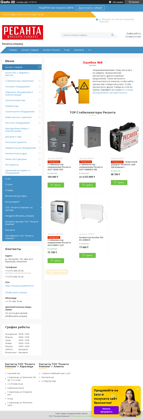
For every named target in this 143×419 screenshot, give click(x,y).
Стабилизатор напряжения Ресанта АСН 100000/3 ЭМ (91, 167)
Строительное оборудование (20, 111)
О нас (67, 50)
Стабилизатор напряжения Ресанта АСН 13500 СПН (59, 167)
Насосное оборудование (17, 122)
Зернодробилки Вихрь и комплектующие (17, 129)
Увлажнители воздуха (16, 153)
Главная (13, 50)
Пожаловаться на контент (83, 416)
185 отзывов (118, 2)
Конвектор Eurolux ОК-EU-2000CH (91, 238)
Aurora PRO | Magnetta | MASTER (17, 74)
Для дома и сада (13, 136)
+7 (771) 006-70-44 (15, 384)
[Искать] (112, 35)
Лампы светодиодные (16, 159)
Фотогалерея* (12, 201)
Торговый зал (13, 373)
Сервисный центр (15, 388)
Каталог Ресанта (51, 50)
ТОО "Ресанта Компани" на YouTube (18, 208)
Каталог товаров (30, 50)
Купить (57, 185)
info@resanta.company (16, 292)
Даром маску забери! (90, 7)
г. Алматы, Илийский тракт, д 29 (55, 373)
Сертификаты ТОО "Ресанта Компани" (19, 237)
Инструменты (12, 164)
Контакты (79, 50)
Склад (10, 398)
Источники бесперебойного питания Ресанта (113, 91)
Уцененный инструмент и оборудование (17, 171)
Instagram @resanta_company (19, 215)
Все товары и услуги (57, 272)
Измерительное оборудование (20, 147)
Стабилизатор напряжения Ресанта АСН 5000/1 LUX (59, 243)
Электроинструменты (16, 142)
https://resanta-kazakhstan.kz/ (19, 285)
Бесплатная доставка (16, 196)
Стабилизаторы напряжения (19, 80)
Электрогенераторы (15, 100)
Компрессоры (12, 106)
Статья (8, 184)
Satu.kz (85, 413)
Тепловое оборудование (17, 86)
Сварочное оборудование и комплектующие (19, 93)
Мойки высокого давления (18, 117)
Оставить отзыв (133, 36)
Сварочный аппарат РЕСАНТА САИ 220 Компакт (124, 164)
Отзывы (9, 190)
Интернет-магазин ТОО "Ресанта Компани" (21, 223)
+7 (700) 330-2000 (48, 381)
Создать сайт (22, 2)
